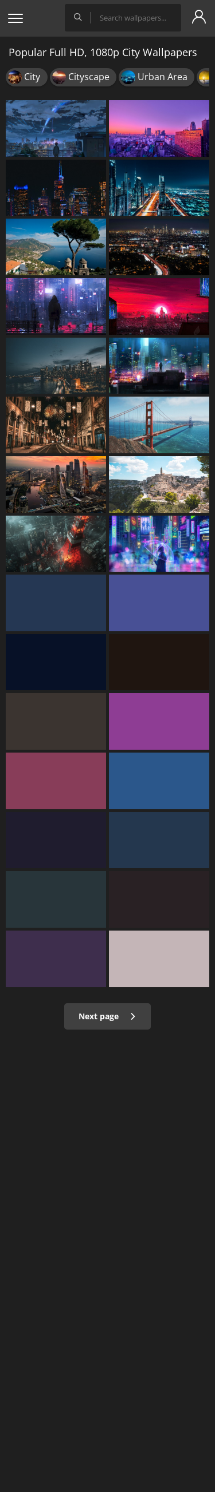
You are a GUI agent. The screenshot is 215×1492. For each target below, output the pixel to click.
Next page (107, 1016)
